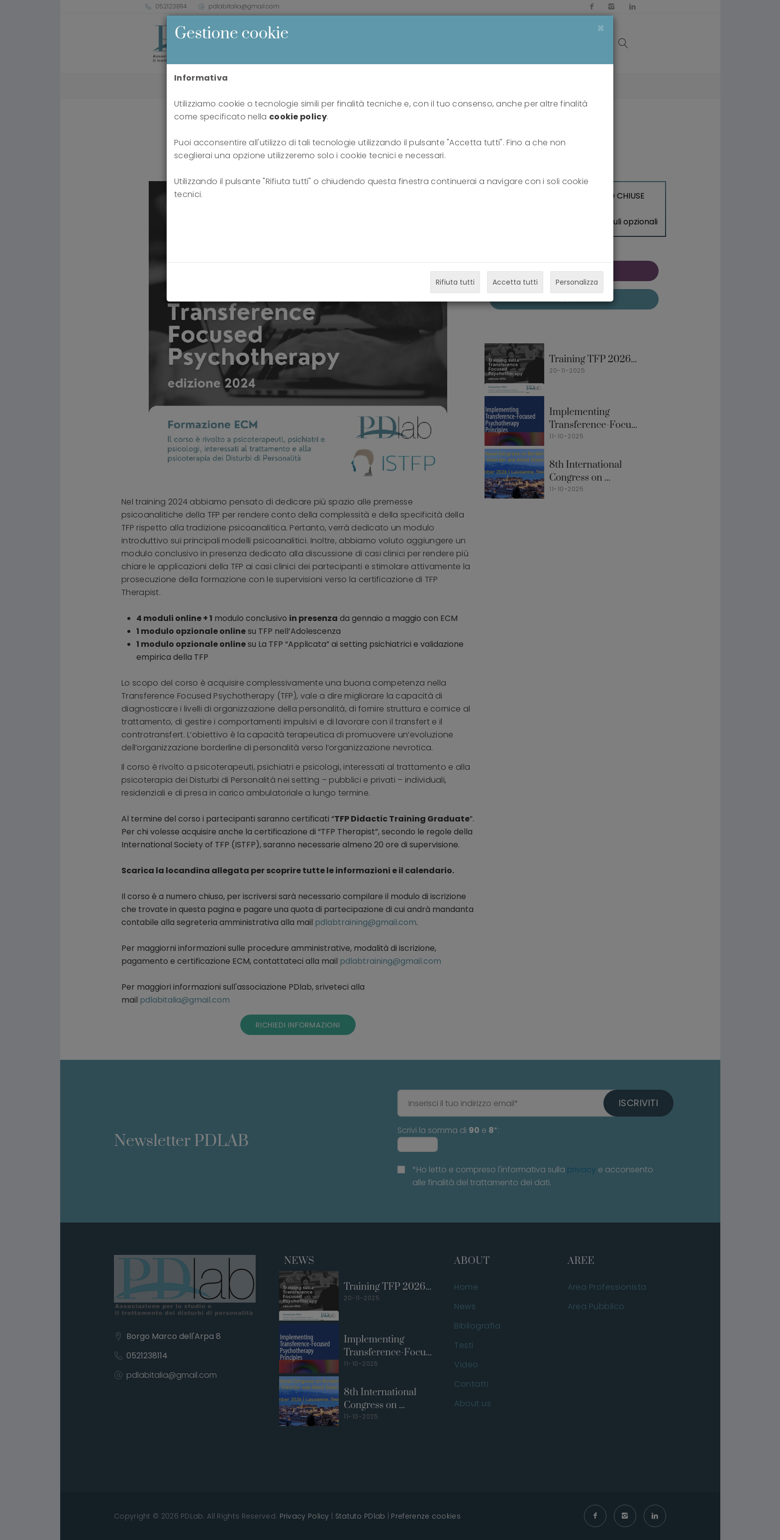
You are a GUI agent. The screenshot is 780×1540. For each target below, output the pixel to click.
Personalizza (577, 282)
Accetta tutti (515, 282)
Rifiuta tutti (455, 282)
